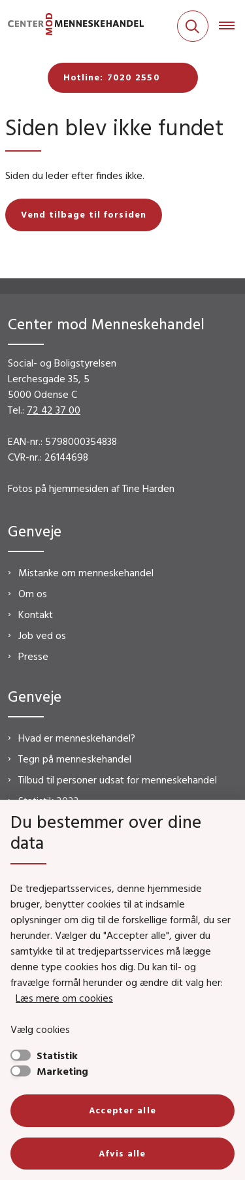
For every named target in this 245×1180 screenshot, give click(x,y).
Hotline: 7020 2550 (111, 77)
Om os (32, 593)
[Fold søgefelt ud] (192, 26)
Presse (33, 656)
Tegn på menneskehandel (74, 758)
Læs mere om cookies (64, 997)
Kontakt (35, 614)
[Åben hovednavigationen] (232, 26)
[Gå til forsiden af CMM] (72, 26)
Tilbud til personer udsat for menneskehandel (117, 779)
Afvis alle (122, 1153)
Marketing (62, 1070)
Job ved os (42, 635)
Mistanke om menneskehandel (86, 572)
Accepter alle (122, 1110)
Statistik (57, 1055)
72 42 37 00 (53, 409)
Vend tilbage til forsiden (83, 214)
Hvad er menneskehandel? (76, 737)
